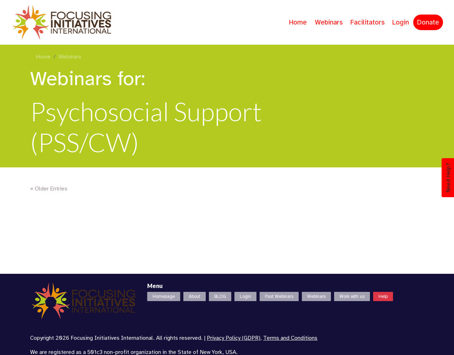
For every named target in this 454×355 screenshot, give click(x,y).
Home (298, 22)
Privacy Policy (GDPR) (233, 338)
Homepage (164, 296)
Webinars (329, 22)
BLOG (220, 296)
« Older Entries (48, 188)
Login (400, 22)
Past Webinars (279, 296)
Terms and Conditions (290, 338)
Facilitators (367, 22)
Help (383, 296)
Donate (428, 22)
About (194, 296)
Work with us (352, 296)
